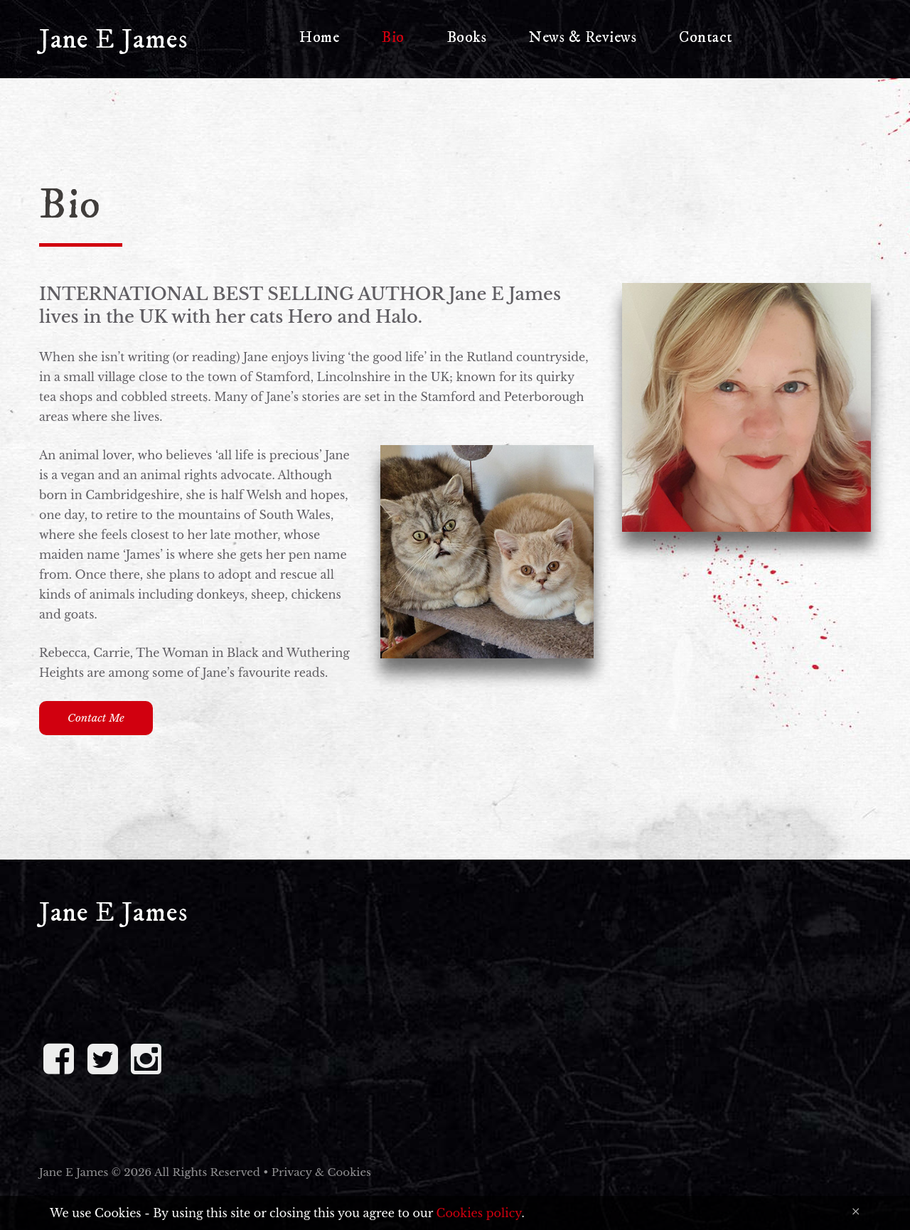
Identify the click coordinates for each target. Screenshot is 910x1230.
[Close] (856, 1211)
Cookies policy (479, 1213)
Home (319, 37)
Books (467, 37)
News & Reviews (582, 37)
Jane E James (113, 40)
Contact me (96, 717)
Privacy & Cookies (321, 1172)
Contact (706, 37)
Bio (393, 37)
